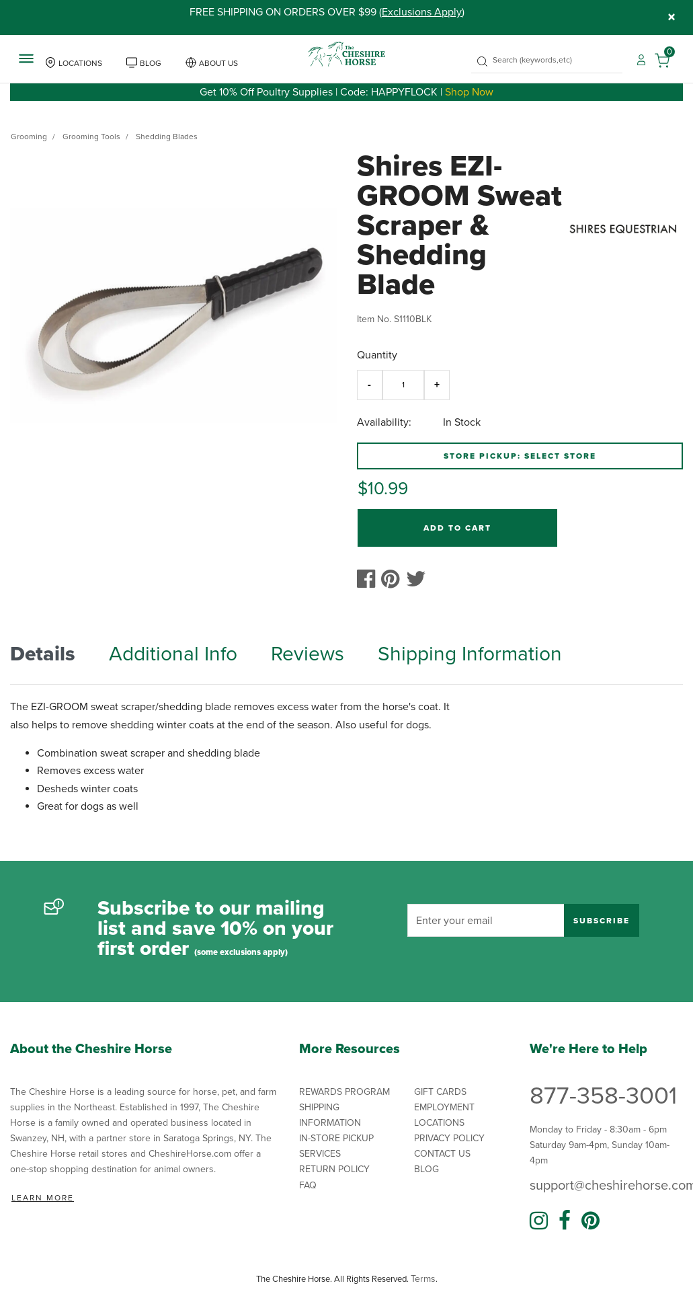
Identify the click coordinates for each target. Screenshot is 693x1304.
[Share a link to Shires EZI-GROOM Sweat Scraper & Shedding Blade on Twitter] (419, 583)
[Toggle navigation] (26, 58)
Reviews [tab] (307, 654)
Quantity (377, 355)
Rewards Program (344, 1092)
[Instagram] (539, 1221)
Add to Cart (457, 528)
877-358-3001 (603, 1095)
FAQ (308, 1185)
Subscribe (601, 920)
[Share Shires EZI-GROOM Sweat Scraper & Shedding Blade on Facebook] (369, 583)
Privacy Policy (449, 1138)
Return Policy (334, 1169)
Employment (444, 1107)
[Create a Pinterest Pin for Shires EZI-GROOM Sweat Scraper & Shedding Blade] (393, 583)
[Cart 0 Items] (669, 59)
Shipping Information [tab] (470, 654)
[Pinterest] (590, 1221)
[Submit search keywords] (482, 61)
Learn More (42, 1197)
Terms (423, 1278)
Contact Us (442, 1153)
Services (320, 1153)
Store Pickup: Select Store (520, 456)
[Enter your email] (486, 920)
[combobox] (546, 60)
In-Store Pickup (336, 1138)
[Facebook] (565, 1221)
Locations (80, 63)
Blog (150, 63)
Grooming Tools (91, 136)
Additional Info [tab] (173, 654)
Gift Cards (440, 1092)
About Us (218, 63)
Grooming (29, 136)
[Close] (671, 17)
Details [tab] (42, 654)
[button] (641, 59)
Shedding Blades (167, 136)
